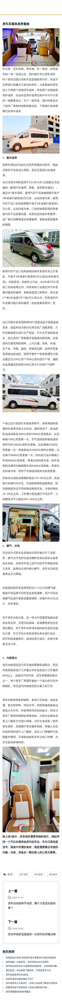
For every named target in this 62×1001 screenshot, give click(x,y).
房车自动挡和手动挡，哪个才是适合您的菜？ (32, 905)
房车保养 (38, 874)
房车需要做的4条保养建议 (18, 991)
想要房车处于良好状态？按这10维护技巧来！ (27, 987)
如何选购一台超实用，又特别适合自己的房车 (27, 962)
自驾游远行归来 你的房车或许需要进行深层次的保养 (31, 957)
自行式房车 (27, 164)
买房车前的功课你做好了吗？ (20, 979)
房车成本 (23, 874)
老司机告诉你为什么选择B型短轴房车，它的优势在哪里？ (33, 966)
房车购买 (53, 874)
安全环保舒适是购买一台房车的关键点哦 (32, 934)
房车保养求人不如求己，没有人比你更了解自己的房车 (31, 983)
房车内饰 (7, 664)
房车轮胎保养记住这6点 (17, 974)
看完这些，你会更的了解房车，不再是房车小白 (28, 970)
